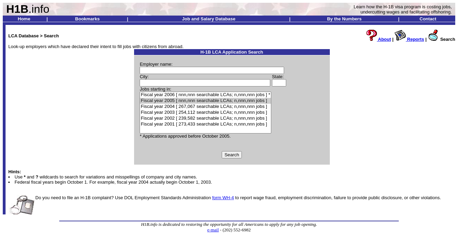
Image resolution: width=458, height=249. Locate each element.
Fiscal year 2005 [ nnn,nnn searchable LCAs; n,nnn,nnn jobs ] (205, 101)
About (378, 39)
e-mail (213, 229)
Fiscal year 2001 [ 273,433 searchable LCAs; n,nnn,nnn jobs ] (205, 124)
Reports (409, 39)
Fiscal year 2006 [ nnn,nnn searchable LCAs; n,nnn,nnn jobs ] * (205, 95)
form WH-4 (223, 197)
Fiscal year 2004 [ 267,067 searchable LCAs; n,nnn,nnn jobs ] (205, 107)
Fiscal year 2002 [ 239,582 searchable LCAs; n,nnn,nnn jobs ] (205, 118)
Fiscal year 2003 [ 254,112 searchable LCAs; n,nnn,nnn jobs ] (205, 113)
